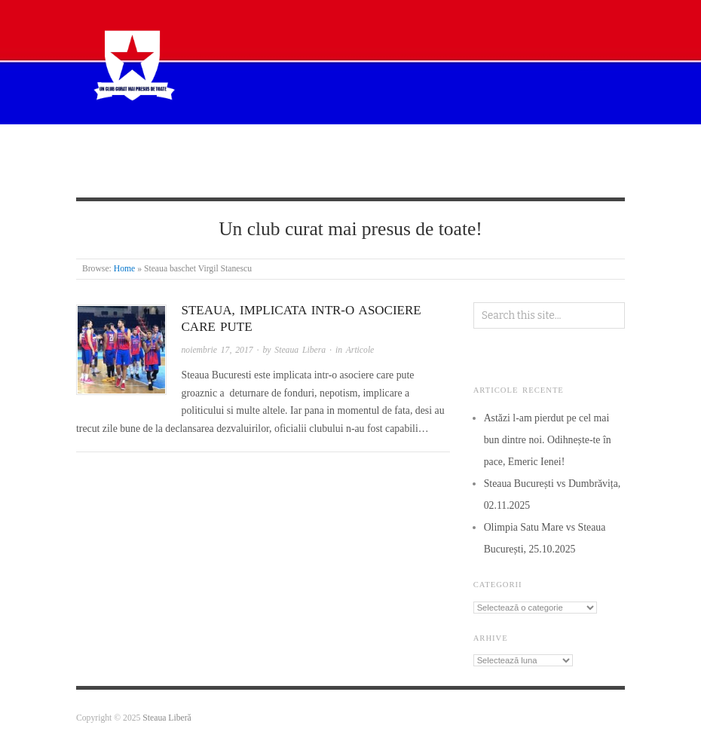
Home (125, 269)
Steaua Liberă (166, 718)
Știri (252, 149)
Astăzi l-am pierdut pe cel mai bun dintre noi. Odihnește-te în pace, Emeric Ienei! (547, 439)
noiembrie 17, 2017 (217, 350)
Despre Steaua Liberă (158, 149)
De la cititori (464, 149)
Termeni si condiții (152, 171)
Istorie (385, 149)
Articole (315, 149)
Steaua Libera (300, 350)
